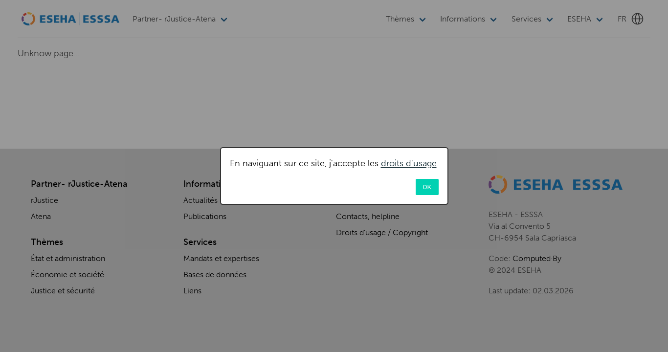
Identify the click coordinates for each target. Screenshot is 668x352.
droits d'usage (409, 163)
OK (427, 187)
